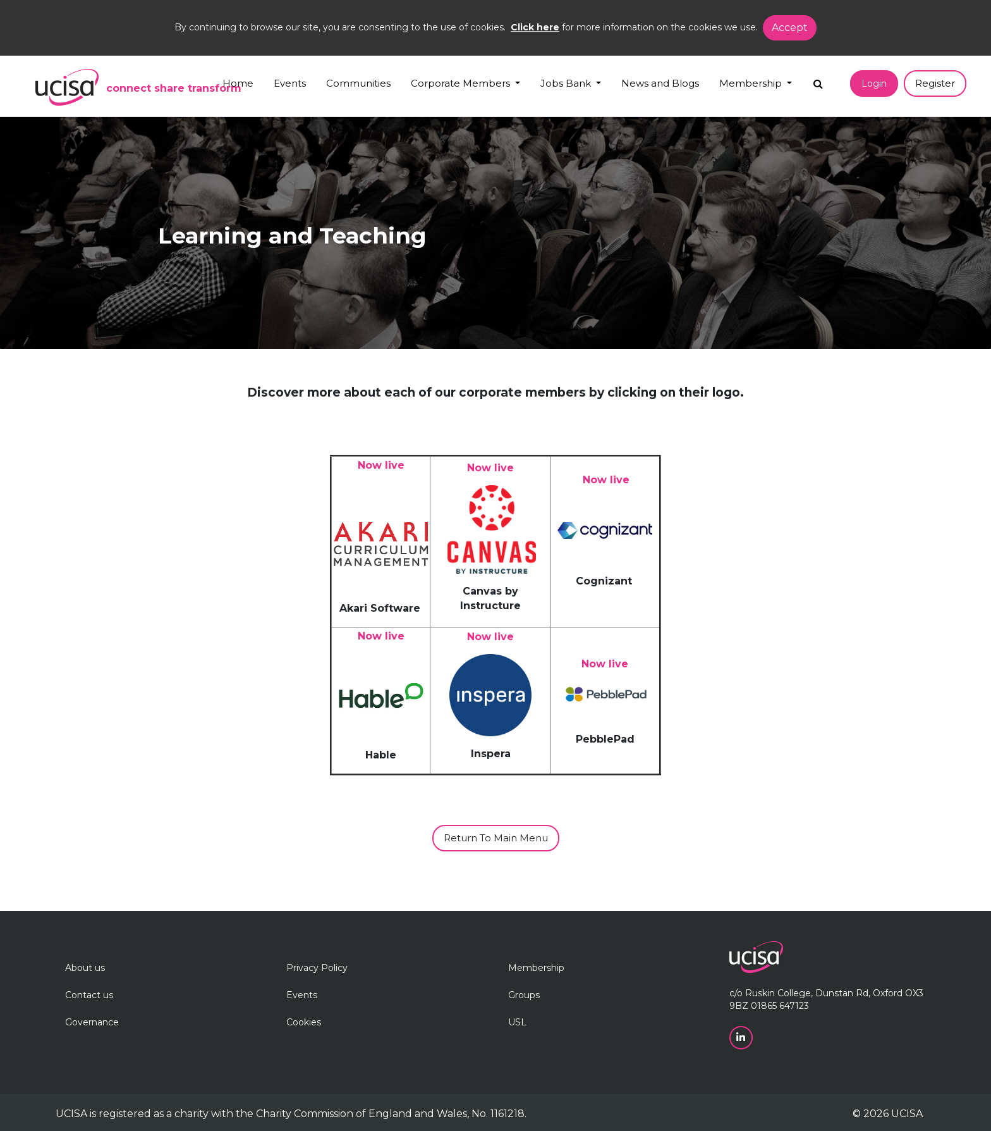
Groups (524, 995)
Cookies (303, 1022)
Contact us (89, 995)
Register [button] (935, 83)
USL (517, 1022)
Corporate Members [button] (462, 83)
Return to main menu (496, 838)
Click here (535, 27)
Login (874, 83)
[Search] (818, 80)
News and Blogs (660, 83)
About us (85, 967)
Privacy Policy (317, 967)
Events (290, 83)
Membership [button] (751, 83)
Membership (536, 967)
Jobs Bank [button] (566, 83)
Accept (790, 28)
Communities (358, 83)
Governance (92, 1022)
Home (237, 83)
